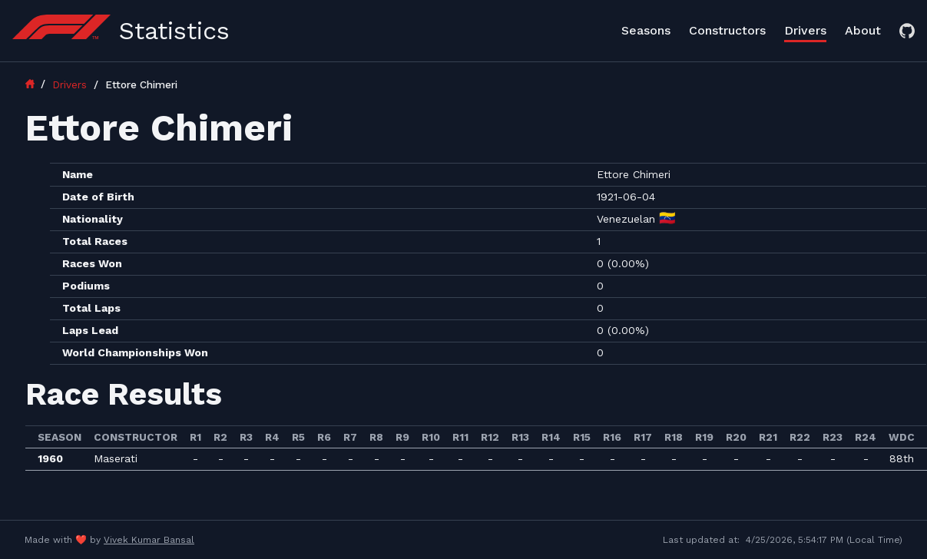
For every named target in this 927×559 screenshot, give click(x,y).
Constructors (727, 30)
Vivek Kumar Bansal (149, 539)
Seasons (645, 30)
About (863, 30)
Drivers (805, 30)
